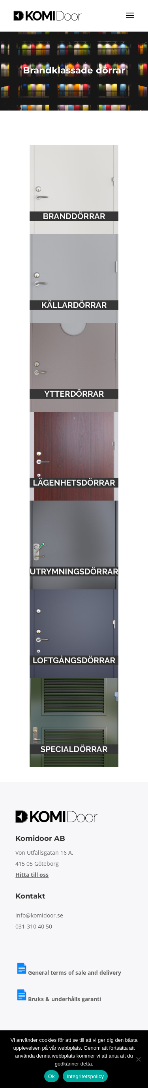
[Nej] (138, 1059)
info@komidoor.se (39, 915)
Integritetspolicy (85, 1076)
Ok (51, 1076)
